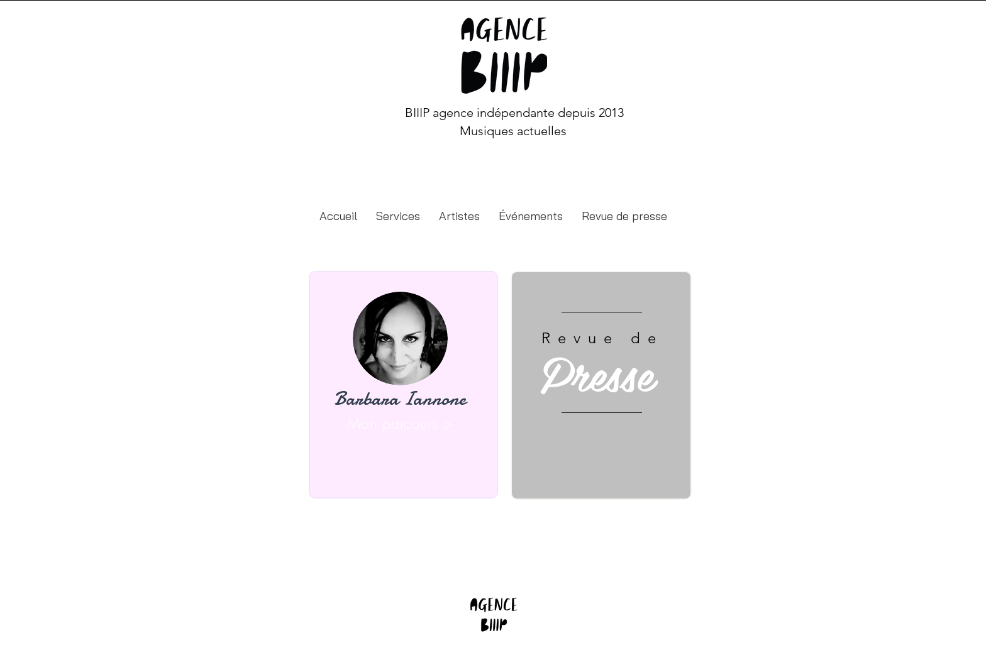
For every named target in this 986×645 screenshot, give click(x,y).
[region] (403, 384)
